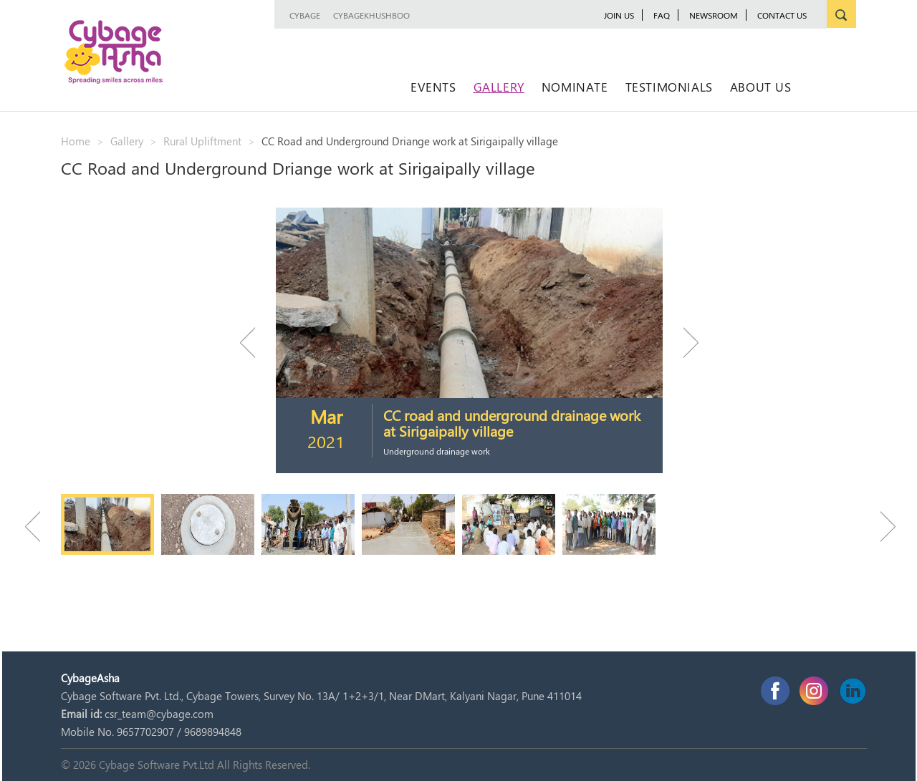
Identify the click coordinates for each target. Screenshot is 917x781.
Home (75, 141)
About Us (761, 86)
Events (433, 86)
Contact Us (782, 15)
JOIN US (619, 15)
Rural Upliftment (202, 141)
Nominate (575, 86)
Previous (254, 342)
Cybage (304, 15)
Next (684, 342)
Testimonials (669, 86)
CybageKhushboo (371, 15)
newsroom (713, 15)
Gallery (499, 86)
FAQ (661, 15)
